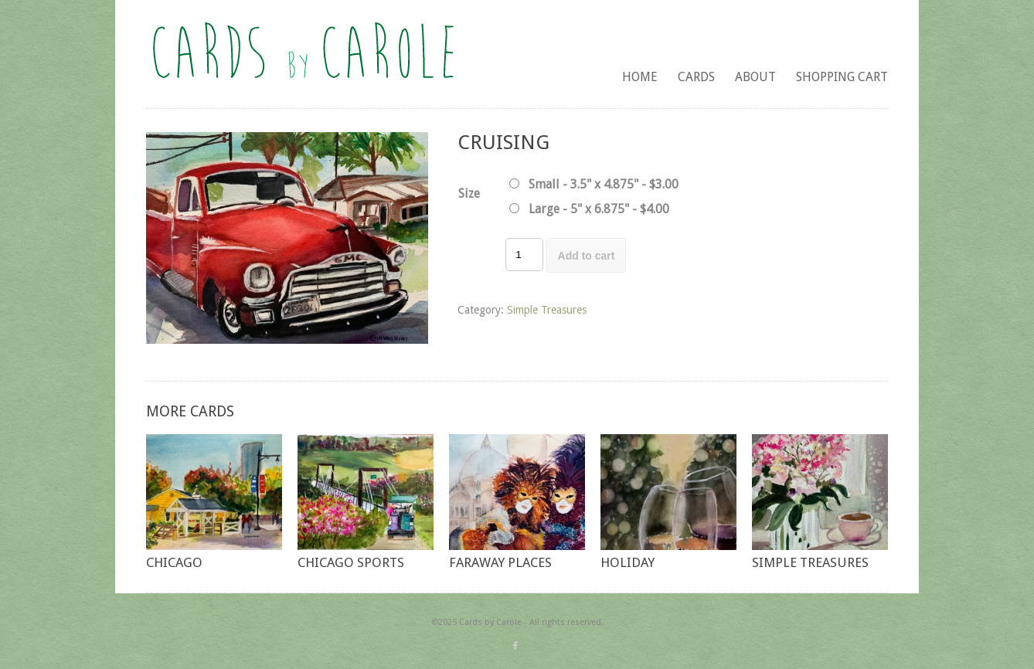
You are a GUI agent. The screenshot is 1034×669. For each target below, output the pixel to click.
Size (469, 193)
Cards (696, 77)
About (755, 77)
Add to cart (586, 256)
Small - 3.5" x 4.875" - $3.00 (604, 184)
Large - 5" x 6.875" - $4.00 (599, 209)
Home (640, 77)
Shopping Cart (842, 77)
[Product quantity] (524, 254)
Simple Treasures (547, 310)
